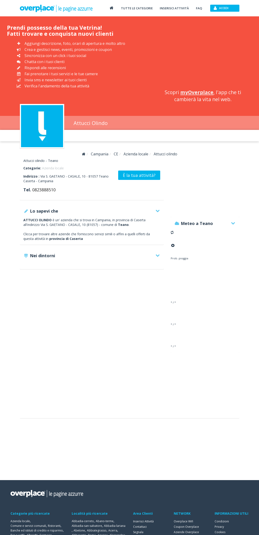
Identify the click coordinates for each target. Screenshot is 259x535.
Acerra (112, 530)
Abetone (79, 530)
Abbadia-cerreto (83, 521)
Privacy (219, 527)
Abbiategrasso (96, 530)
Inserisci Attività (143, 521)
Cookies (220, 532)
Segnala (138, 532)
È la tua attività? (139, 175)
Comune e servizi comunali (28, 526)
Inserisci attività (174, 8)
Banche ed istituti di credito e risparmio (37, 530)
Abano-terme (105, 521)
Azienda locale (53, 168)
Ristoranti (54, 526)
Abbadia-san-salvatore (87, 526)
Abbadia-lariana (114, 526)
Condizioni (222, 521)
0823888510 (44, 190)
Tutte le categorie (137, 8)
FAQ (199, 8)
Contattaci (140, 527)
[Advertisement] (203, 53)
